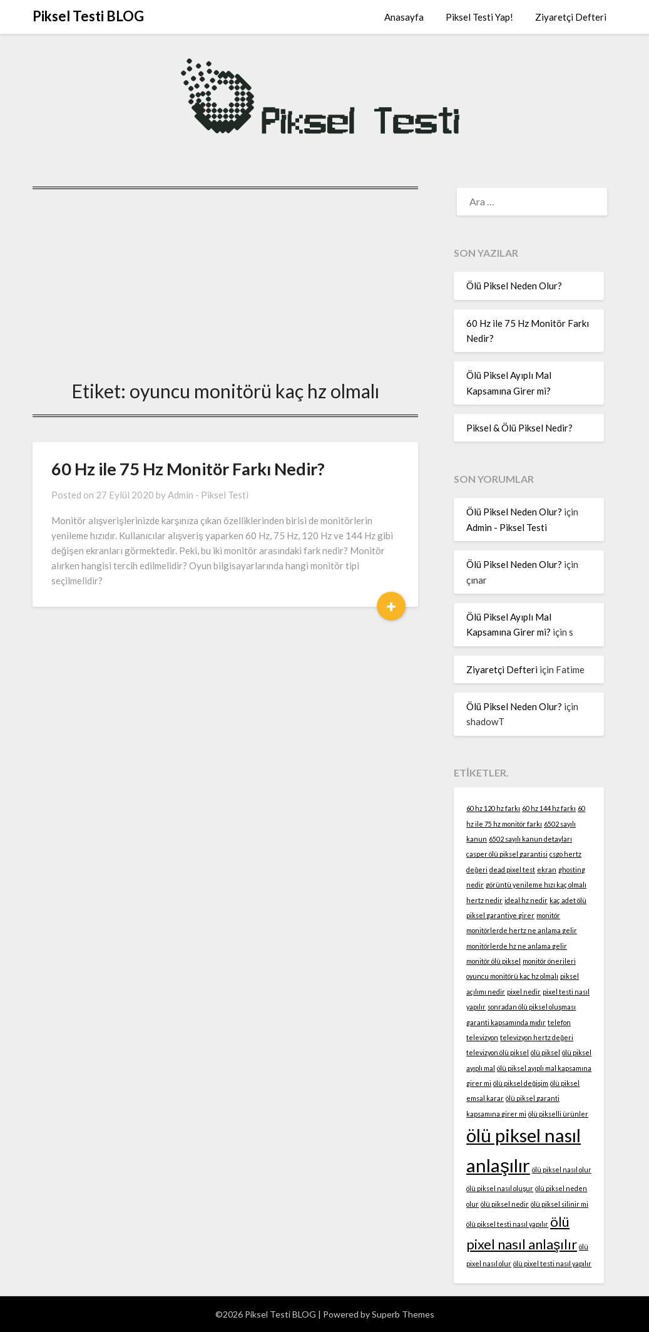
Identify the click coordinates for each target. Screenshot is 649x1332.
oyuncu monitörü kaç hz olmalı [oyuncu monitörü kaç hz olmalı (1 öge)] (512, 976)
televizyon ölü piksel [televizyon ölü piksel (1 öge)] (497, 1052)
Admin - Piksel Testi (208, 494)
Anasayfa (404, 17)
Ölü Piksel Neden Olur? (514, 285)
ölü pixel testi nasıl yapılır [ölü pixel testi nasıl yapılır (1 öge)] (552, 1263)
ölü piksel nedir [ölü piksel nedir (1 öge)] (505, 1204)
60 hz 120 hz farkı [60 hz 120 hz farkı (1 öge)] (493, 808)
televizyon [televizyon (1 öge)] (482, 1037)
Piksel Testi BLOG (88, 16)
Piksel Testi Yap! (479, 17)
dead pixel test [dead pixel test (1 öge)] (512, 869)
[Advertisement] (225, 280)
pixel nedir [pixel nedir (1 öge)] (524, 992)
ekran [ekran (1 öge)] (546, 869)
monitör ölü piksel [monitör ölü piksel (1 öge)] (493, 961)
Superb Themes (403, 1314)
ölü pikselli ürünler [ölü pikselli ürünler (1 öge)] (558, 1114)
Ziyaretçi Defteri (570, 17)
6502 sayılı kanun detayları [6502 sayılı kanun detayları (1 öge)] (530, 839)
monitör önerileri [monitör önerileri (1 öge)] (549, 961)
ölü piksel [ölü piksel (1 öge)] (545, 1052)
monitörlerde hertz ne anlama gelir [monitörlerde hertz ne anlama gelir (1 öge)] (521, 930)
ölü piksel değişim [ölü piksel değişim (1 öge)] (520, 1083)
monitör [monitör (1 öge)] (548, 915)
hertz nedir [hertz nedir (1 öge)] (484, 900)
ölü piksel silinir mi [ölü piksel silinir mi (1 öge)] (559, 1204)
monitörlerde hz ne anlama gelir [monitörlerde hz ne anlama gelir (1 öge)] (516, 946)
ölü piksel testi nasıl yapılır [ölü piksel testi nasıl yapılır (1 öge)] (507, 1224)
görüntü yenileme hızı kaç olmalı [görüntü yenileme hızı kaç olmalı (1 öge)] (536, 884)
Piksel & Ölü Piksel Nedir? (519, 427)
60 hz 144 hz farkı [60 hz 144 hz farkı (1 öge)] (549, 808)
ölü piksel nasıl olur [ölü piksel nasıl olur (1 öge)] (561, 1169)
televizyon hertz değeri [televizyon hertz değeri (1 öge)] (536, 1037)
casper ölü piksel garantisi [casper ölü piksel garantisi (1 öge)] (507, 854)
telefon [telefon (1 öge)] (559, 1022)
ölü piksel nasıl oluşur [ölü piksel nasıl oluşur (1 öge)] (499, 1188)
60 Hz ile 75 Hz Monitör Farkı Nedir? (188, 468)
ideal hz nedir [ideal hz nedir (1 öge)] (526, 900)
